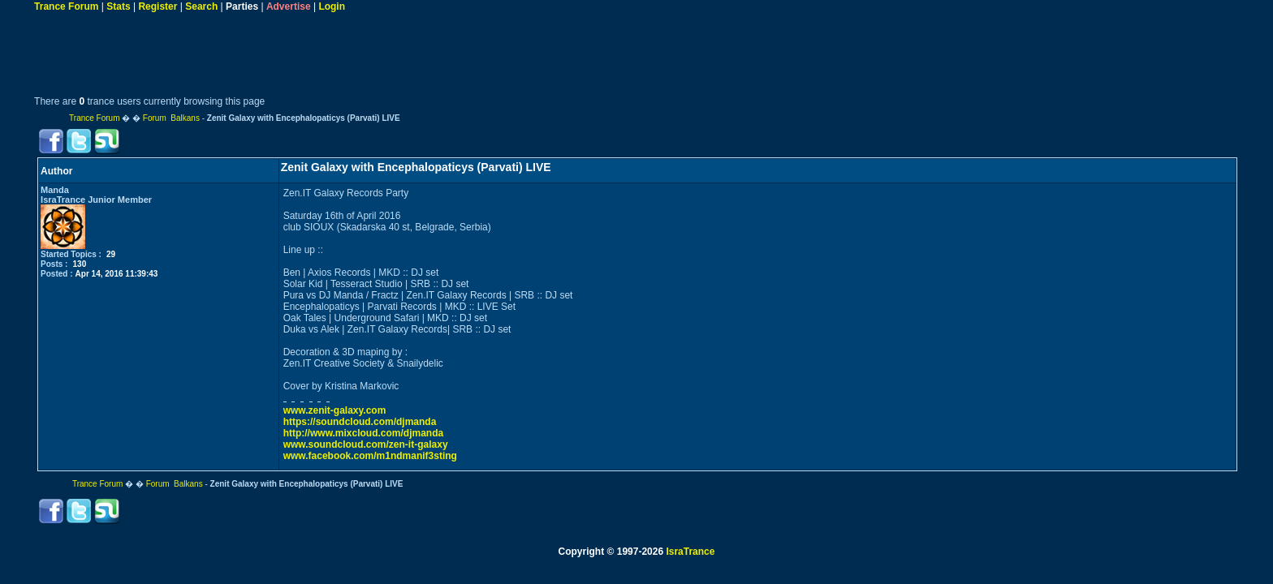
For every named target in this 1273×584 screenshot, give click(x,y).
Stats (118, 6)
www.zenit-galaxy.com (334, 410)
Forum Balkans (171, 118)
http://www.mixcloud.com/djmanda (363, 433)
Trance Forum (66, 6)
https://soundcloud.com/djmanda (360, 421)
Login (331, 6)
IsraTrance (690, 551)
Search (201, 6)
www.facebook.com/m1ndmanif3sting (370, 456)
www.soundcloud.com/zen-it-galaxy (365, 444)
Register (157, 6)
